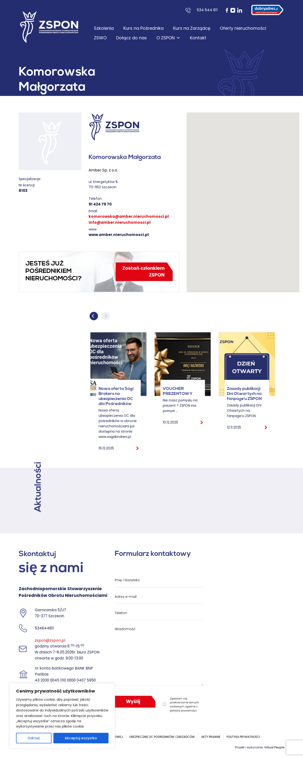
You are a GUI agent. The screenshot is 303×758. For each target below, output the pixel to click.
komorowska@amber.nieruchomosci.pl (129, 216)
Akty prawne (210, 737)
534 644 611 (207, 9)
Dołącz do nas (131, 38)
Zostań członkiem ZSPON (143, 271)
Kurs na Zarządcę (191, 28)
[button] (243, 198)
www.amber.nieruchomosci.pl (119, 234)
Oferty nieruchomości (243, 28)
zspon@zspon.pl (50, 640)
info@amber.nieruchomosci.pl (120, 222)
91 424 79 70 (100, 204)
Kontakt (198, 38)
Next (105, 316)
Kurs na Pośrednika (143, 28)
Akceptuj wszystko (81, 738)
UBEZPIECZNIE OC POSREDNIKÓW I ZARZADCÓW (162, 737)
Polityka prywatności (243, 737)
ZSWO (100, 38)
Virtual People (274, 747)
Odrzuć (34, 738)
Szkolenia (104, 28)
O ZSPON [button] (168, 38)
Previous (94, 316)
